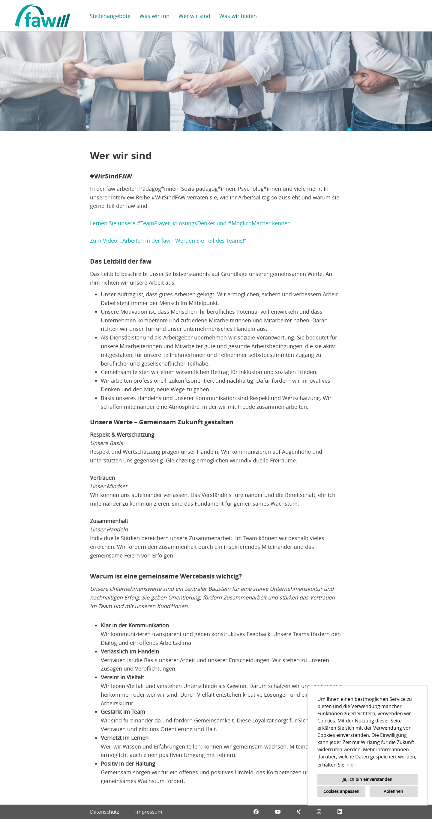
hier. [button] (351, 764)
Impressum (148, 811)
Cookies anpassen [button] (341, 791)
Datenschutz (104, 811)
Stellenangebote (110, 15)
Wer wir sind (194, 15)
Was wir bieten (238, 15)
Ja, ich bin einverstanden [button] (367, 779)
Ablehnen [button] (393, 791)
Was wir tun (155, 15)
